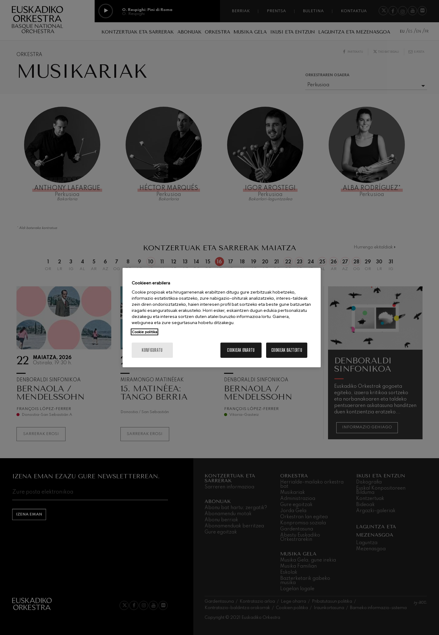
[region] (222, 317)
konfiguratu (152, 350)
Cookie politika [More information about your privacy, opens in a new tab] (144, 332)
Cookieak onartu (241, 350)
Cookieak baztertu (286, 350)
